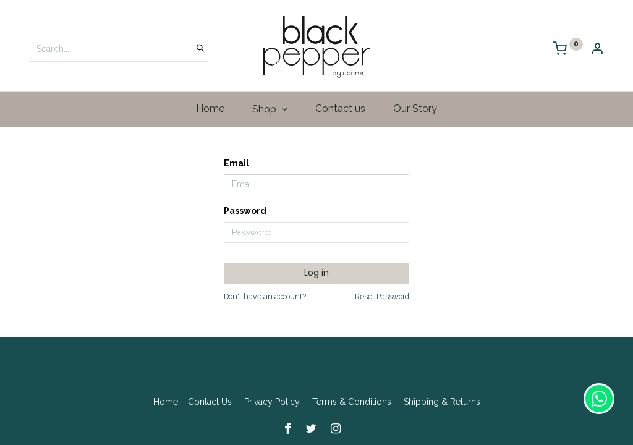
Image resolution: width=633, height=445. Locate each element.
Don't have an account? (265, 296)
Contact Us (210, 402)
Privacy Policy (272, 402)
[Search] (200, 48)
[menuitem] (210, 108)
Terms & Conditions (351, 402)
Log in (316, 272)
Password (245, 211)
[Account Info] (597, 50)
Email (236, 163)
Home (165, 402)
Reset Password (382, 296)
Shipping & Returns (442, 402)
